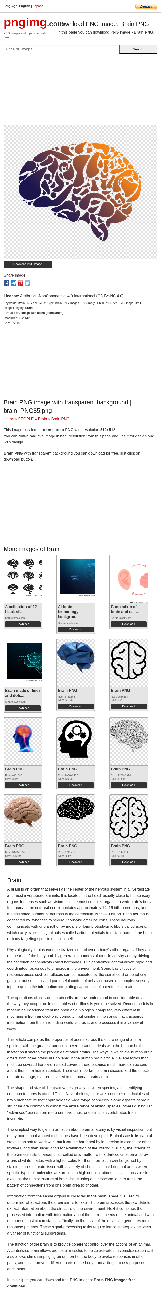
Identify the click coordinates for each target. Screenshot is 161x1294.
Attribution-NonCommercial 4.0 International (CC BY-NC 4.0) (71, 296)
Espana (38, 6)
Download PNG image (27, 264)
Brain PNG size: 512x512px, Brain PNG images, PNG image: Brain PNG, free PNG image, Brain (80, 303)
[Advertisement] (80, 91)
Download (22, 624)
